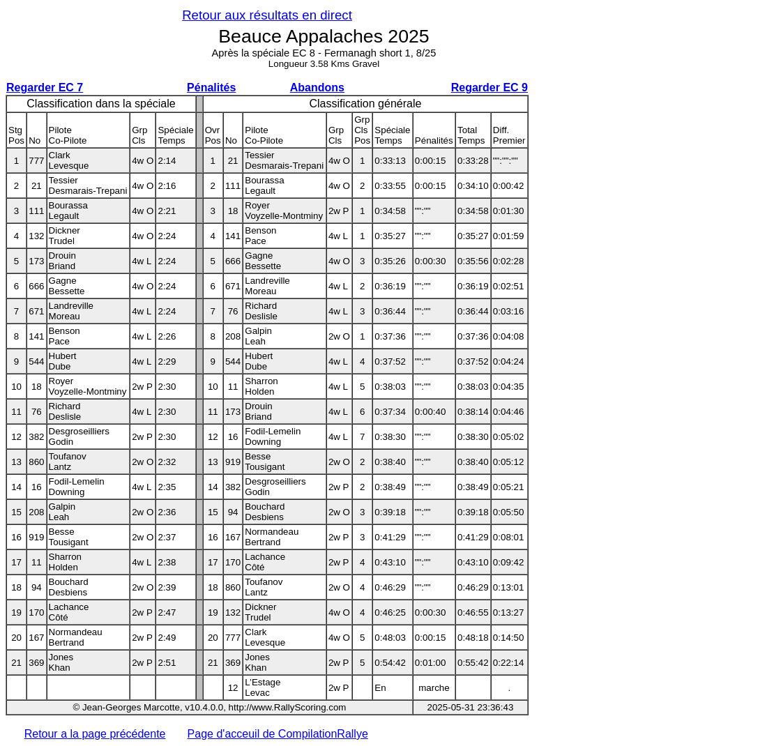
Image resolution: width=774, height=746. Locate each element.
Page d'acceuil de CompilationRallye (278, 734)
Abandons (317, 87)
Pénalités (211, 87)
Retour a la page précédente (95, 734)
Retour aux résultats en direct (267, 15)
